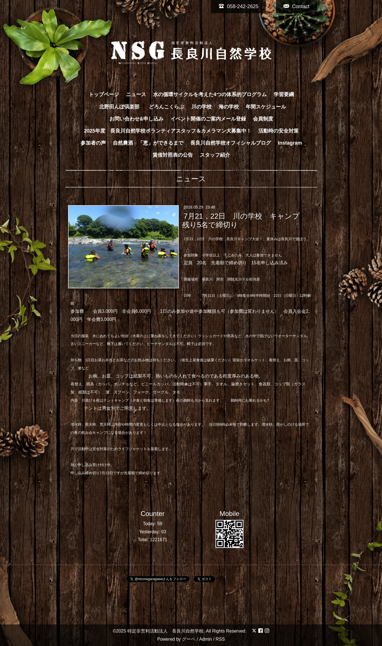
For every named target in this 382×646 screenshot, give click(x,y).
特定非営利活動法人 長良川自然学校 (165, 631)
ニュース (136, 94)
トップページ (104, 94)
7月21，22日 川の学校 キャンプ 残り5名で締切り (244, 220)
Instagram (290, 143)
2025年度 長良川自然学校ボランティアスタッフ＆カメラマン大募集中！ (167, 131)
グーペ (188, 639)
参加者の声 (93, 143)
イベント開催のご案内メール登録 (208, 119)
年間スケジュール (266, 107)
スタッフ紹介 (215, 155)
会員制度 (263, 119)
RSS (220, 639)
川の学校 (201, 107)
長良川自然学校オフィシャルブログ (230, 143)
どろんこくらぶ (166, 107)
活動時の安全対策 (278, 131)
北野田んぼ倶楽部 (121, 107)
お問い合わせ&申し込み (136, 119)
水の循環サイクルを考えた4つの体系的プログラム (210, 94)
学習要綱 (284, 94)
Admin (205, 639)
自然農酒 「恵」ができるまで (148, 143)
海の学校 (229, 107)
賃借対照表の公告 (173, 155)
